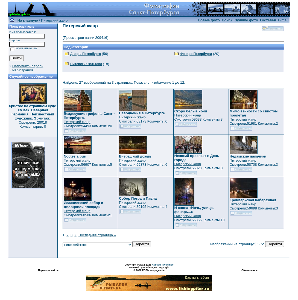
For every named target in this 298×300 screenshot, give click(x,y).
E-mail (283, 20)
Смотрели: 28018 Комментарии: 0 (33, 124)
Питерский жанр (77, 122)
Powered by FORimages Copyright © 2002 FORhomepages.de (149, 269)
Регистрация (22, 70)
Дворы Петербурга (85, 54)
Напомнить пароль (27, 66)
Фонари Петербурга (196, 54)
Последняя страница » (97, 235)
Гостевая (268, 20)
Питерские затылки (86, 64)
